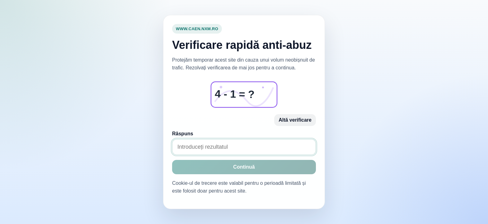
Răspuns (182, 133)
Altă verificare (295, 120)
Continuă (244, 167)
